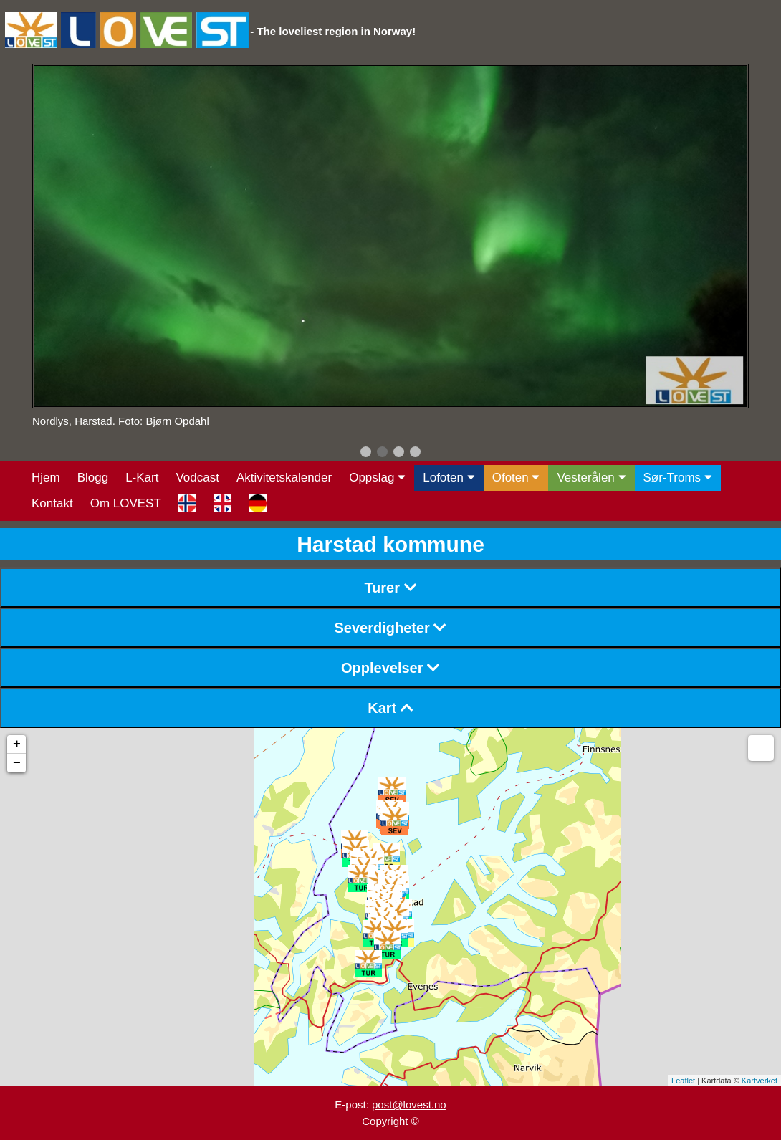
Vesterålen (591, 477)
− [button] (17, 763)
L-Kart (141, 477)
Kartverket (759, 1080)
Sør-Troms (677, 477)
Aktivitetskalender (284, 477)
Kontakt (52, 503)
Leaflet (683, 1080)
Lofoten (448, 477)
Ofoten (516, 477)
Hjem (46, 477)
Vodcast (197, 477)
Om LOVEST (125, 503)
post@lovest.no (409, 1104)
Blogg (92, 477)
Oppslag (377, 477)
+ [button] (17, 744)
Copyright (385, 1121)
